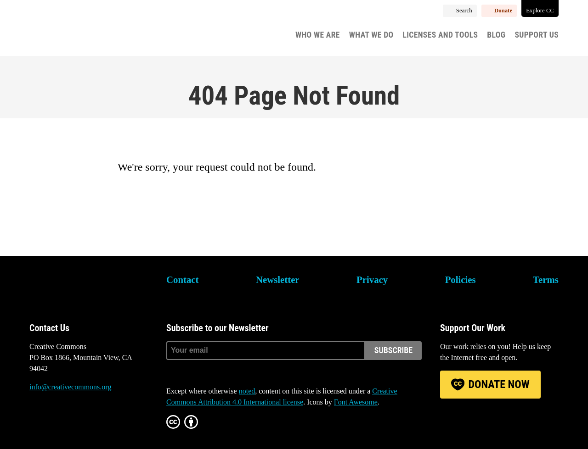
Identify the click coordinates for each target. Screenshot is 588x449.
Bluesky (36, 421)
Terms (546, 279)
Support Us (536, 34)
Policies (460, 279)
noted (247, 391)
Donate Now (498, 384)
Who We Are (317, 34)
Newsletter (278, 279)
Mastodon (61, 421)
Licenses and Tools (440, 34)
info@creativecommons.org (70, 387)
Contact (182, 279)
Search (464, 10)
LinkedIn (86, 421)
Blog (496, 34)
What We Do (371, 34)
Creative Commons (73, 29)
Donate (503, 10)
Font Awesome (356, 402)
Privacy (372, 279)
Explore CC (540, 10)
